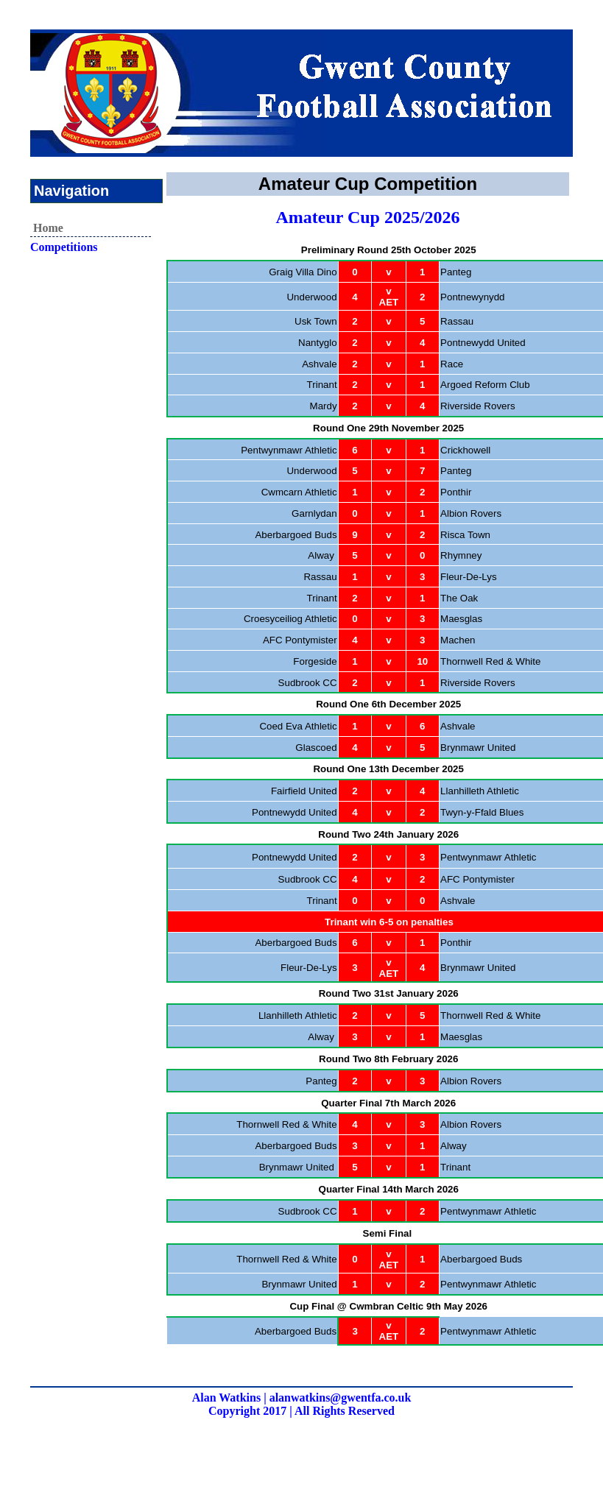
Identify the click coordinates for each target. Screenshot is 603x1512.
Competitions (64, 247)
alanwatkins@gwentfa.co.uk (340, 1397)
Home (48, 228)
